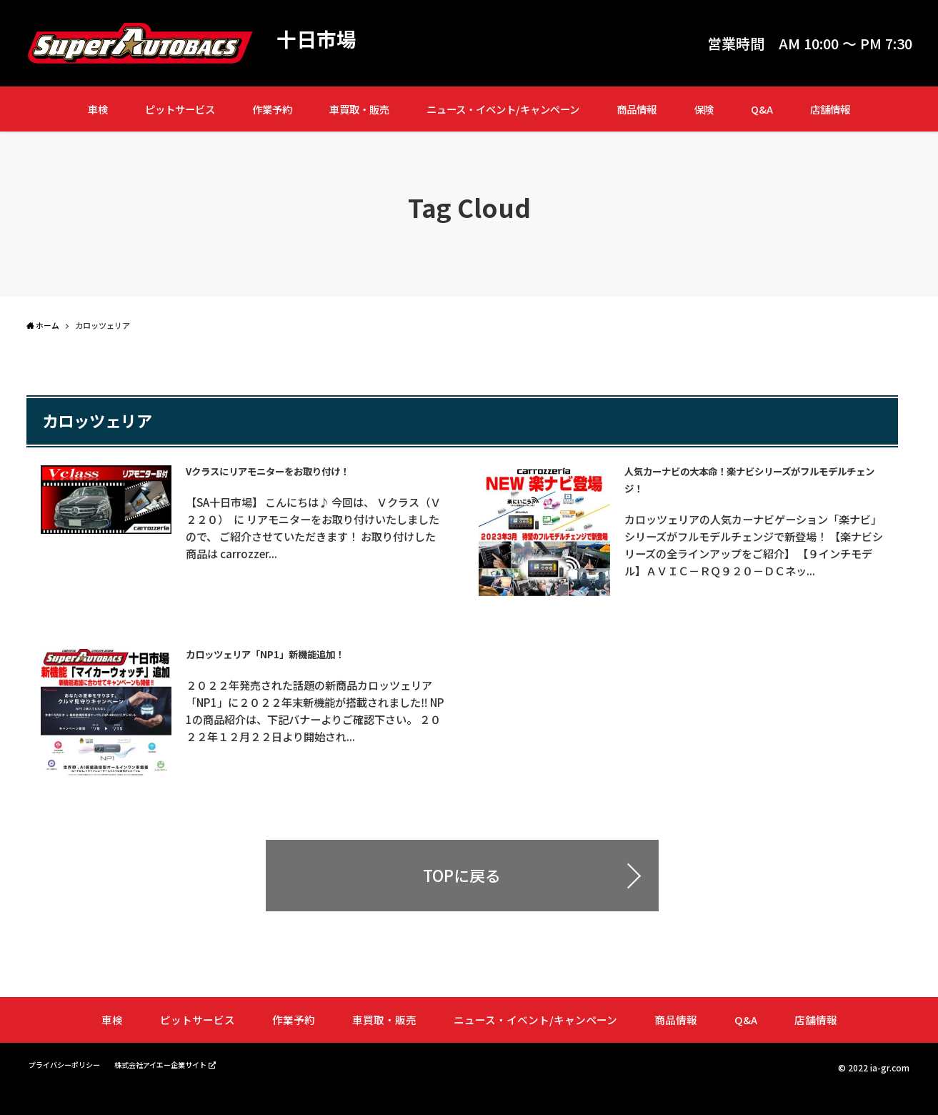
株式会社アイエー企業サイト (184, 1086)
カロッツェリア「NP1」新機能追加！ (294, 665)
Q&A (762, 109)
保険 (704, 109)
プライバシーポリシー (71, 1087)
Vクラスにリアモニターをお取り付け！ (298, 470)
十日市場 (319, 40)
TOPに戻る (462, 898)
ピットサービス (180, 109)
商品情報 (637, 109)
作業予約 (272, 109)
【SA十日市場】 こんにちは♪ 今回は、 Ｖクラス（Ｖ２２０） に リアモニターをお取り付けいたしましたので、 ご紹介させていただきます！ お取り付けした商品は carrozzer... (318, 527)
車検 (98, 109)
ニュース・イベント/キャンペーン (502, 109)
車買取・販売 (359, 109)
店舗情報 (830, 109)
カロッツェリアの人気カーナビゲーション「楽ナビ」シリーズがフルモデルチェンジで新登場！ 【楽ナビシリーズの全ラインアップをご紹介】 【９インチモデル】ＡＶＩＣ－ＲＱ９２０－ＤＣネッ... (757, 553)
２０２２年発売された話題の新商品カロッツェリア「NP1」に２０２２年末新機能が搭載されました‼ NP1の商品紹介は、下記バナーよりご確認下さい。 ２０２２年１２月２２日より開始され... (319, 731)
